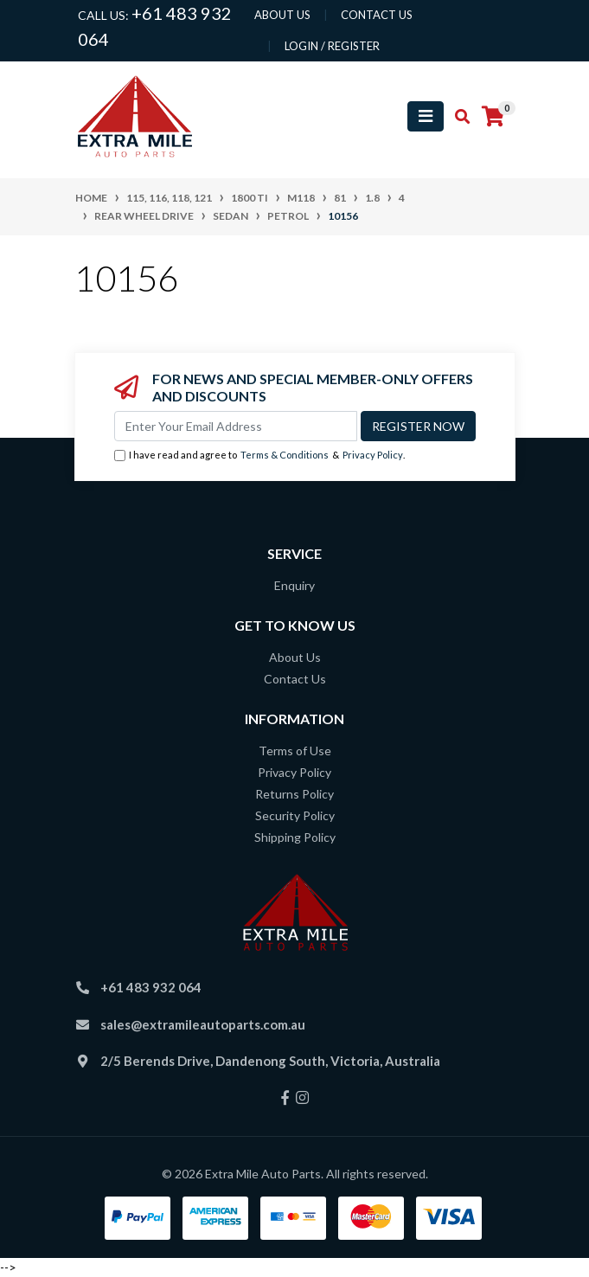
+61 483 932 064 (151, 987)
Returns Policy (294, 793)
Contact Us (295, 678)
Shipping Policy (295, 837)
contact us (377, 15)
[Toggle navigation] (425, 116)
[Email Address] (235, 426)
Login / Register (332, 46)
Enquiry (294, 585)
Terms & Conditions (284, 454)
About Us (295, 657)
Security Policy (295, 815)
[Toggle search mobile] (457, 117)
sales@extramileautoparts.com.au (202, 1024)
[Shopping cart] (493, 117)
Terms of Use (295, 750)
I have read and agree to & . (259, 455)
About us (282, 15)
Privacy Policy (373, 454)
